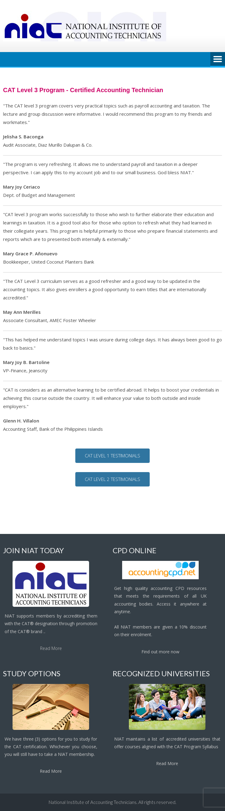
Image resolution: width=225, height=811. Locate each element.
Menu (217, 59)
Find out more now (160, 652)
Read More (51, 648)
